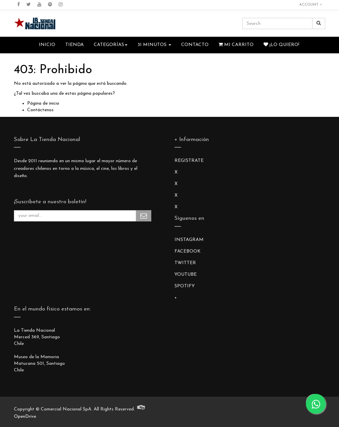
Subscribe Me (143, 216)
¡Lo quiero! (281, 44)
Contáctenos (40, 110)
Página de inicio (43, 103)
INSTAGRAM (189, 239)
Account (310, 5)
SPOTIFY (184, 286)
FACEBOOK (187, 251)
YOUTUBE (185, 274)
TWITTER (185, 263)
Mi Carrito (236, 44)
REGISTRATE (189, 160)
